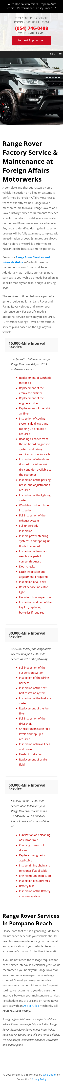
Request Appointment (32, 40)
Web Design (49, 1074)
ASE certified (31, 1006)
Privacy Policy (38, 1079)
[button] (53, 54)
